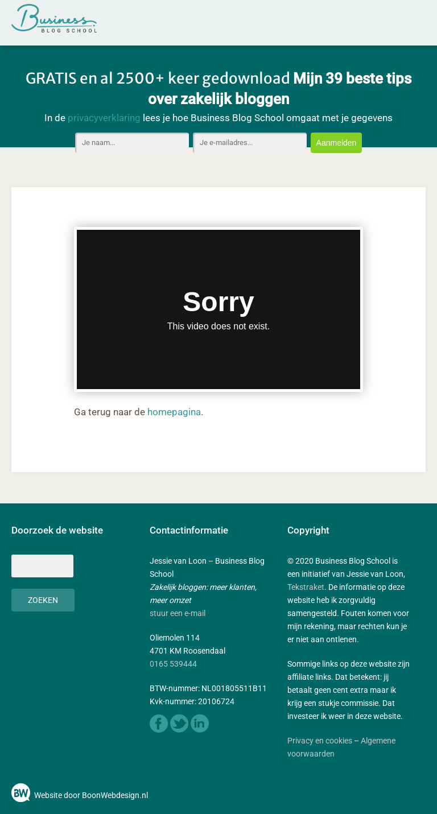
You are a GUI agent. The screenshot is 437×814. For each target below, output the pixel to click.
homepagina (174, 412)
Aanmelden (336, 142)
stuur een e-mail (177, 613)
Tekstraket (305, 587)
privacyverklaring (104, 117)
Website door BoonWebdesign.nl (91, 795)
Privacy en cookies (319, 740)
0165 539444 (173, 663)
